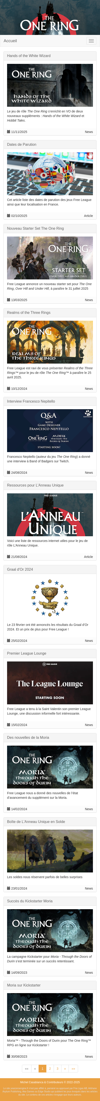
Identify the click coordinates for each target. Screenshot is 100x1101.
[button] (27, 1068)
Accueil (10, 41)
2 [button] (50, 1068)
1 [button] (42, 1068)
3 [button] (57, 1068)
